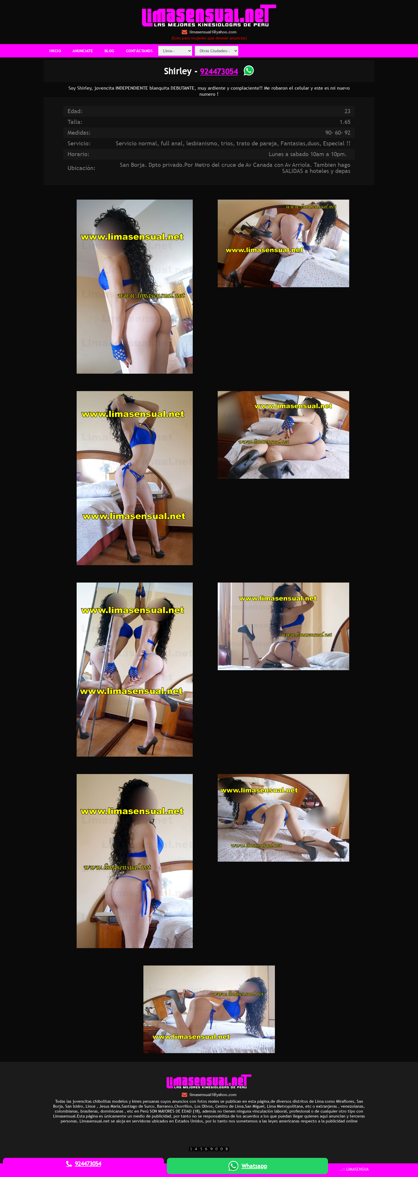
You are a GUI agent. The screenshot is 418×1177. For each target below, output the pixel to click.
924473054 (219, 71)
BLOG (109, 50)
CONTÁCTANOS (139, 50)
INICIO (55, 50)
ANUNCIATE (83, 50)
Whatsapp (247, 1166)
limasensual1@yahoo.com (209, 32)
